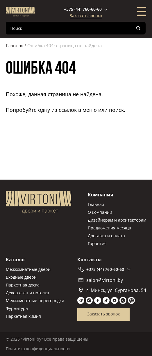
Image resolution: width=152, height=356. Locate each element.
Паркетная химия (23, 316)
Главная (14, 45)
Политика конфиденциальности (38, 348)
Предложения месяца (109, 228)
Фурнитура (17, 308)
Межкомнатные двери (28, 269)
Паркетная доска (23, 285)
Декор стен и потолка (27, 292)
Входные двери (21, 277)
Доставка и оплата (106, 235)
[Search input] (71, 28)
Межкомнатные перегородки (35, 300)
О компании (100, 212)
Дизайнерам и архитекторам (117, 220)
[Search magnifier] (138, 28)
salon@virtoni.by (100, 280)
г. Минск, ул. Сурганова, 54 (112, 290)
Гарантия (97, 243)
